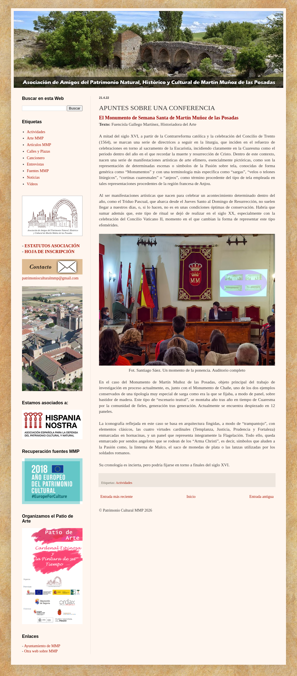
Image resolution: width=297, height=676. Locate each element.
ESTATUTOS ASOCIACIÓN (52, 245)
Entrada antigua (261, 497)
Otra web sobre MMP (41, 651)
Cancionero (36, 158)
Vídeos (32, 184)
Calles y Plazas (38, 151)
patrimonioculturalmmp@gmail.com (50, 278)
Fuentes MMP (38, 171)
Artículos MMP (39, 145)
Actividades (124, 483)
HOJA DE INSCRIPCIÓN (49, 251)
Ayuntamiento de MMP (42, 646)
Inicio (191, 497)
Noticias (33, 177)
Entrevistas (35, 164)
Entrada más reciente (116, 497)
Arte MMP (35, 138)
